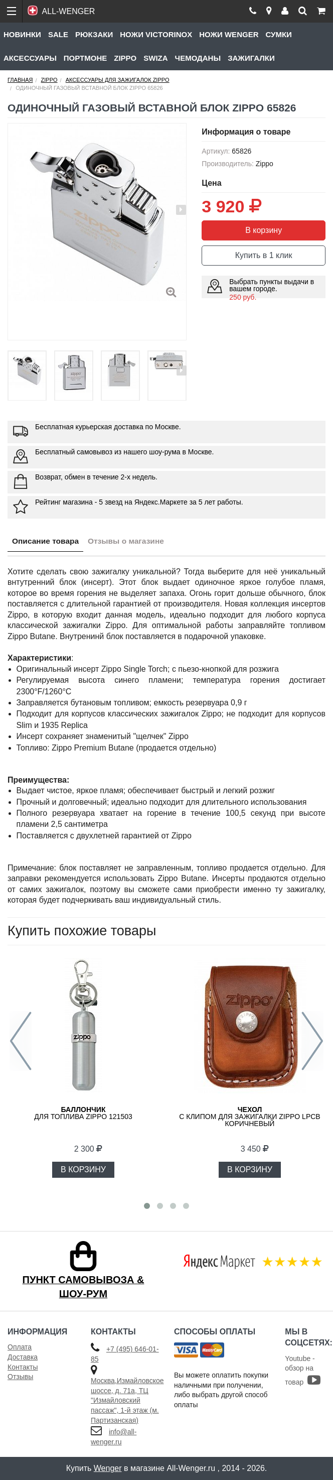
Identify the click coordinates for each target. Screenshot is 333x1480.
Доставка (23, 1357)
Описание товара (47, 542)
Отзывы (20, 1377)
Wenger (108, 1468)
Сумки (278, 34)
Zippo (125, 58)
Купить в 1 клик (263, 255)
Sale (58, 34)
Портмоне (85, 58)
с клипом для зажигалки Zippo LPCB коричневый (249, 1116)
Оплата (20, 1347)
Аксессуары (30, 58)
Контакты (23, 1367)
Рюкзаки (94, 34)
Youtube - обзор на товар (302, 1370)
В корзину (263, 230)
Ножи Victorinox (156, 34)
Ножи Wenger (228, 34)
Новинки (22, 34)
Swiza (155, 58)
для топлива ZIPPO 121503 (83, 1113)
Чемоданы (198, 58)
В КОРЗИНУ (83, 1169)
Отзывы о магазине (130, 542)
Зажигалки (251, 58)
